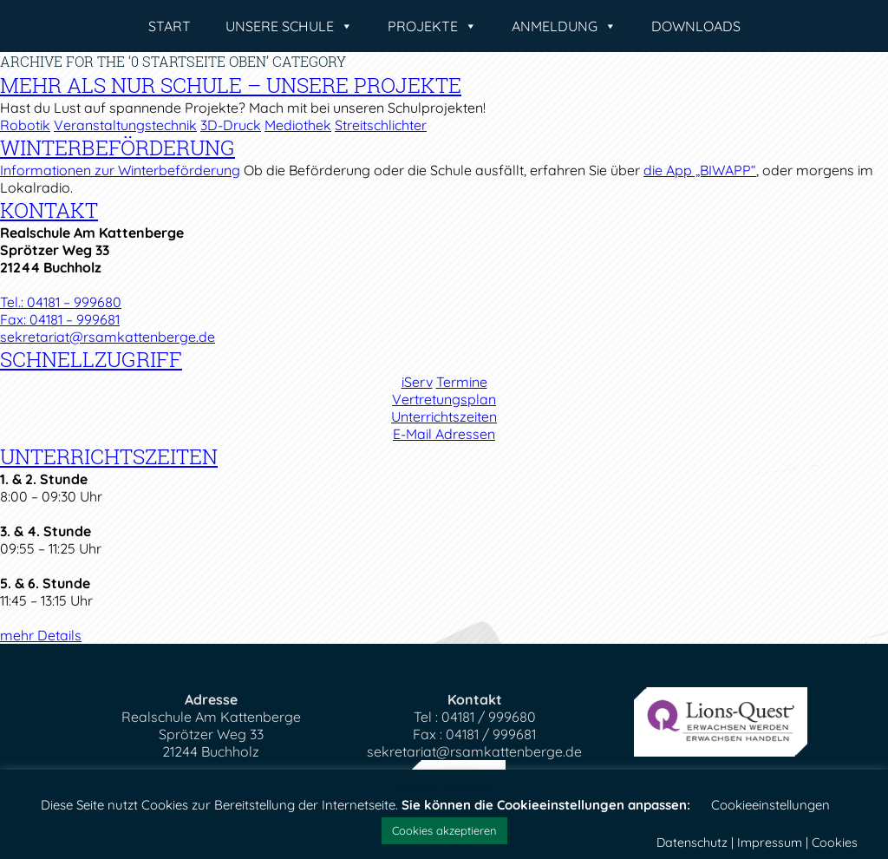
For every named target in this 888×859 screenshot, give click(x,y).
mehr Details (41, 635)
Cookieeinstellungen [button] (770, 805)
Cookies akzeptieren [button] (444, 830)
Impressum (769, 842)
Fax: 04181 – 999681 (60, 319)
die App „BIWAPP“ (699, 170)
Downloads (696, 26)
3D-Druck (230, 125)
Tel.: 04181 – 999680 (60, 302)
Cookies (835, 842)
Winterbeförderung (117, 147)
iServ (417, 381)
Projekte (432, 26)
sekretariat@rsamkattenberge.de (107, 336)
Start (169, 26)
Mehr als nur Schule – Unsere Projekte (230, 85)
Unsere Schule (289, 26)
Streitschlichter (381, 125)
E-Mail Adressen (444, 434)
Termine (461, 381)
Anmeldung (564, 26)
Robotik (25, 125)
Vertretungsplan (444, 399)
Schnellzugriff (91, 359)
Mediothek (297, 125)
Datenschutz (692, 842)
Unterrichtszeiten (444, 416)
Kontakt (49, 210)
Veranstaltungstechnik (125, 125)
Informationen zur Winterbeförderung (120, 170)
